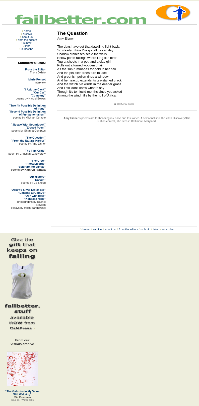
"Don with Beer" (35, 195)
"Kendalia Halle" (35, 198)
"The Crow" (38, 160)
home (27, 30)
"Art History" (37, 176)
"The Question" (35, 137)
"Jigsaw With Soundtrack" (28, 124)
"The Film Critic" (35, 150)
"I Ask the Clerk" (35, 89)
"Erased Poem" (36, 127)
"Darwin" (40, 179)
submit (27, 42)
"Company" (38, 95)
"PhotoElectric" (35, 163)
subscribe (27, 48)
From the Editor (35, 69)
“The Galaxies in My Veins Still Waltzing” (22, 393)
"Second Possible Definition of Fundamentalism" (27, 113)
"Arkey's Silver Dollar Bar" (28, 189)
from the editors (27, 39)
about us (27, 36)
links (27, 45)
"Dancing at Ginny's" (32, 192)
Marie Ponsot (37, 79)
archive (27, 33)
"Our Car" (39, 92)
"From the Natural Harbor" (28, 140)
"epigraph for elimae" (32, 166)
